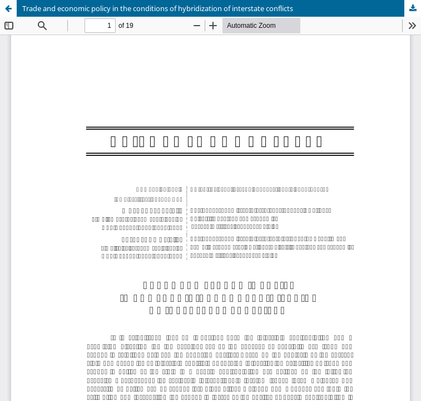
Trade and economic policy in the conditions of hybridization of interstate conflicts (157, 8)
